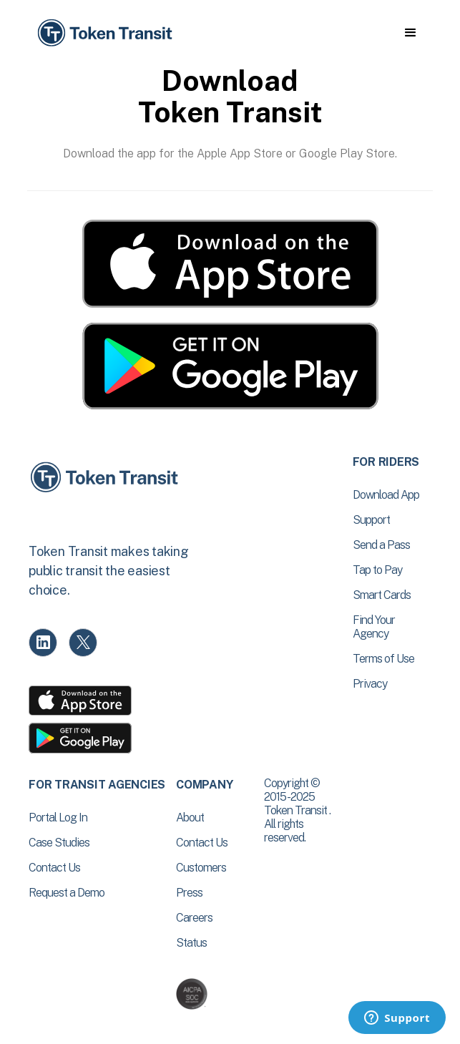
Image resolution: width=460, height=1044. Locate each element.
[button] (410, 32)
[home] (104, 33)
